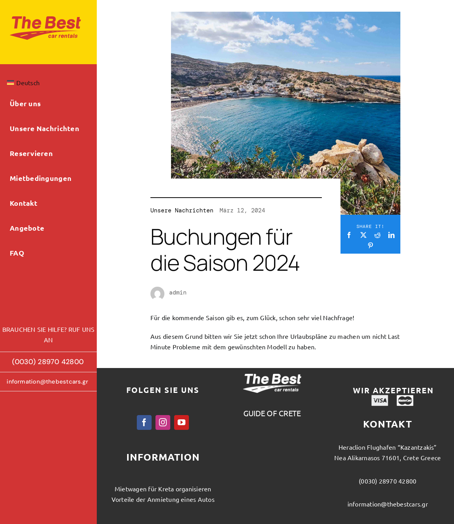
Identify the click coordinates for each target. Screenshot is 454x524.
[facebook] (144, 422)
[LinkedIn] (391, 235)
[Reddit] (377, 235)
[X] (363, 235)
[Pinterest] (370, 245)
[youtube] (181, 422)
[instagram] (162, 422)
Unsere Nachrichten (181, 210)
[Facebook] (349, 235)
